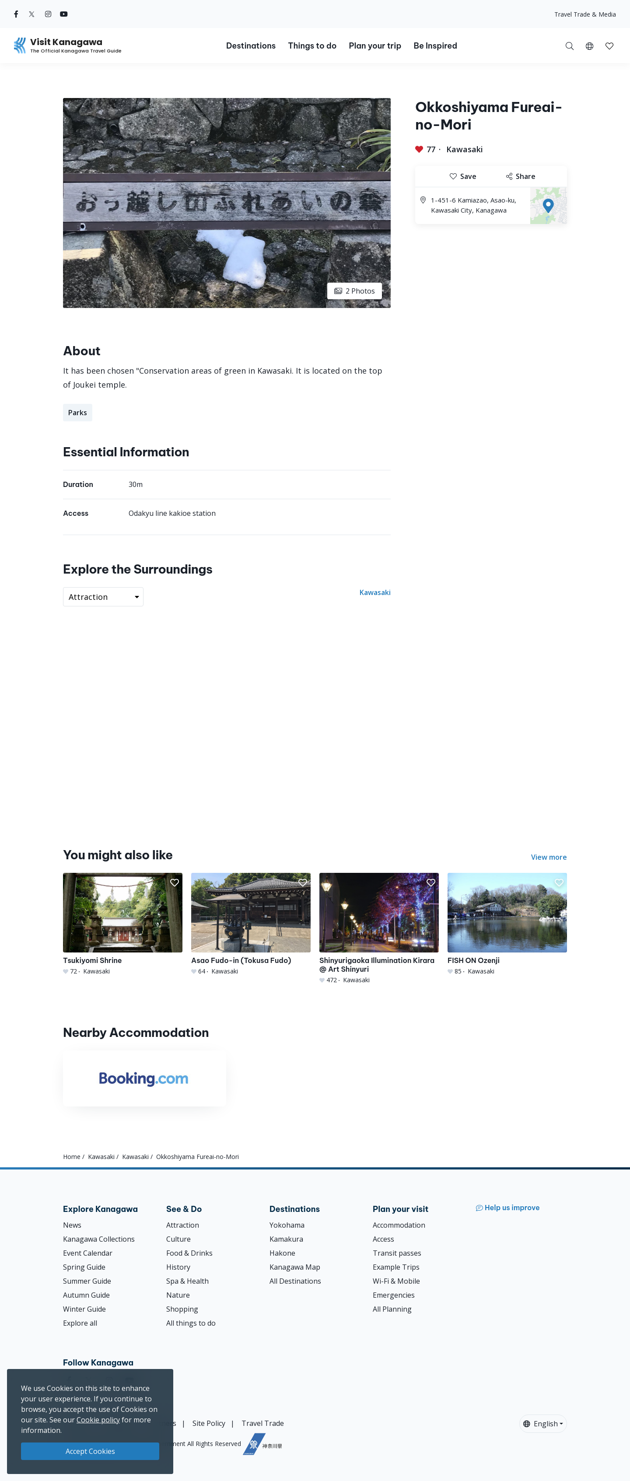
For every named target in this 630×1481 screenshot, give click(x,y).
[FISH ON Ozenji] (507, 924)
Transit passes (397, 1253)
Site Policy (208, 1423)
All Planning (392, 1309)
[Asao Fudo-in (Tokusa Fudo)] (251, 924)
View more (549, 857)
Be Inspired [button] (435, 46)
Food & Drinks (189, 1253)
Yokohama (287, 1225)
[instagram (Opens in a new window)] (48, 14)
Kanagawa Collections (99, 1239)
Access (383, 1239)
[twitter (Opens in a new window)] (32, 14)
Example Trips (396, 1267)
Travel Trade (263, 1423)
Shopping (182, 1309)
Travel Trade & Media (585, 14)
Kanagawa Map (295, 1267)
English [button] (540, 1423)
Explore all (80, 1323)
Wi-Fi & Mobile (396, 1281)
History (178, 1267)
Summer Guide (87, 1281)
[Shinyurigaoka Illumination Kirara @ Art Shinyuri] (379, 928)
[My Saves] (609, 45)
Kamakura (286, 1239)
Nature (178, 1295)
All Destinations (295, 1281)
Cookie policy (98, 1420)
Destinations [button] (251, 46)
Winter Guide (84, 1309)
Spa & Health (187, 1281)
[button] (589, 45)
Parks (77, 412)
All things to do (191, 1323)
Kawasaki (464, 149)
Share (521, 176)
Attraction (182, 1225)
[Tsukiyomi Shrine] (122, 924)
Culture (178, 1239)
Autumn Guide (86, 1295)
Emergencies (394, 1295)
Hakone (282, 1253)
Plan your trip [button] (375, 46)
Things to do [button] (312, 46)
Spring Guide (84, 1267)
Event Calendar (87, 1253)
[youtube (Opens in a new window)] (64, 14)
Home (71, 1156)
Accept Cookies (90, 1451)
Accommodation (399, 1225)
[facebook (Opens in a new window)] (16, 14)
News (72, 1225)
